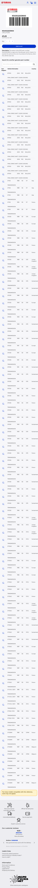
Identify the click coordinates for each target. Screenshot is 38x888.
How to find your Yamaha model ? (12, 855)
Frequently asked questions (10, 853)
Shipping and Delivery (8, 870)
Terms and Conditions (8, 865)
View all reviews (19, 836)
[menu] (35, 2)
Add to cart (19, 46)
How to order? (6, 857)
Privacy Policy (6, 867)
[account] (28, 2)
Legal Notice (5, 868)
